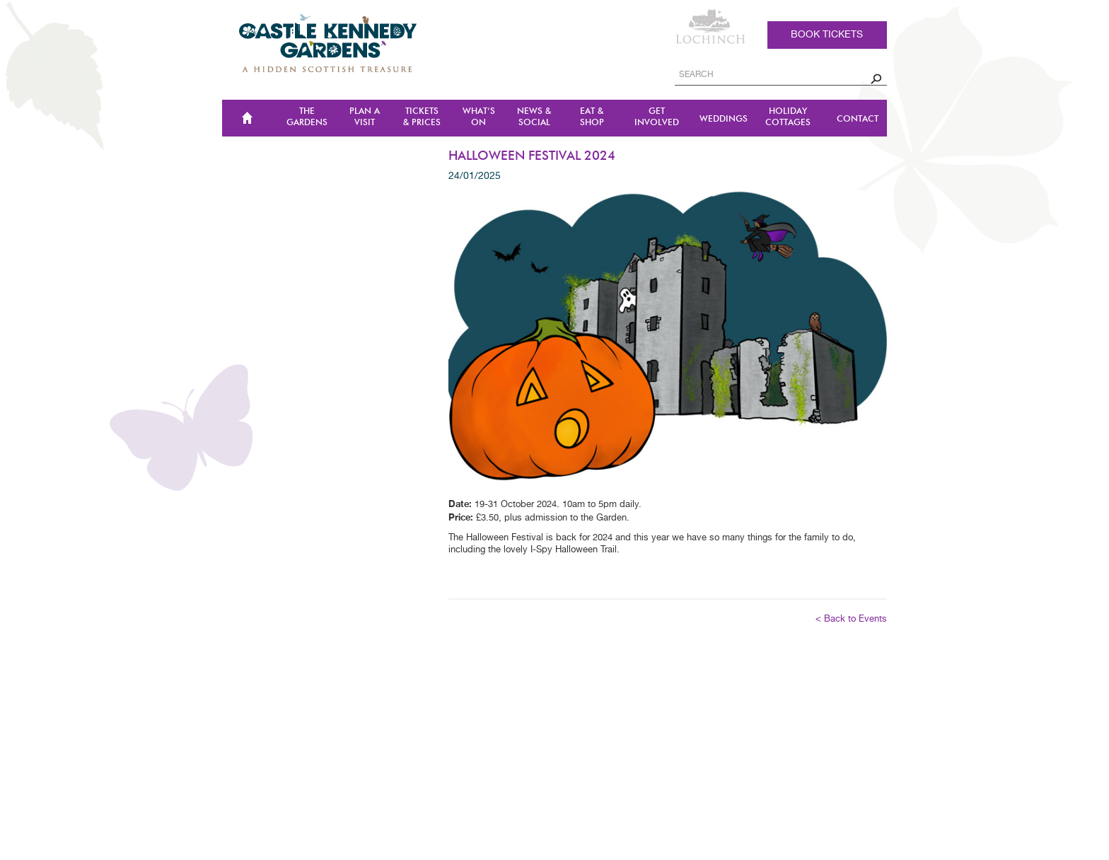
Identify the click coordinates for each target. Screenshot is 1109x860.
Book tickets (827, 35)
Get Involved (656, 117)
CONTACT (857, 119)
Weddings (723, 119)
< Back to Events (851, 619)
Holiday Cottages (788, 117)
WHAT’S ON (479, 117)
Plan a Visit (364, 117)
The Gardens (306, 117)
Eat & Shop (592, 117)
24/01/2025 (474, 176)
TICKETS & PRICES (422, 117)
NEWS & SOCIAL (534, 117)
